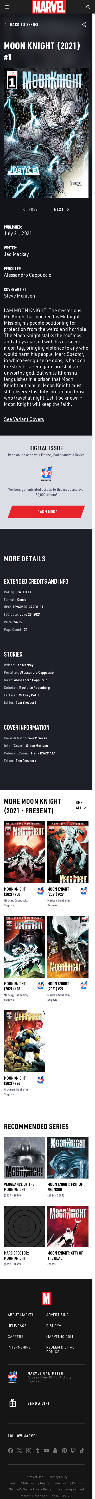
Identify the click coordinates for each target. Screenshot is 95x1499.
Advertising (57, 1315)
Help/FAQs (17, 1326)
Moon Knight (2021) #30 (15, 891)
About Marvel (21, 1315)
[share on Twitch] (73, 1451)
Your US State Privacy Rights (29, 1483)
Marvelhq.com (59, 1336)
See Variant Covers (24, 419)
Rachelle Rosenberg (34, 687)
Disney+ (53, 1326)
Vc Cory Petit (29, 695)
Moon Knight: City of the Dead (65, 1255)
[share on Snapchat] (55, 1451)
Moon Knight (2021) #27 (58, 986)
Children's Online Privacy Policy (30, 1489)
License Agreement (70, 1489)
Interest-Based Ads (33, 1496)
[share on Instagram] (28, 1451)
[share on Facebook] (10, 1451)
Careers (16, 1336)
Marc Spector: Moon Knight (16, 1255)
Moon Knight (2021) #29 (58, 891)
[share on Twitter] (19, 1451)
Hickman (9, 1089)
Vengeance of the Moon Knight (19, 1187)
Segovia (9, 905)
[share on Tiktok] (82, 1451)
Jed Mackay (16, 254)
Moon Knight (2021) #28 (15, 986)
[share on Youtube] (46, 1451)
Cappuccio (21, 900)
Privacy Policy (57, 1477)
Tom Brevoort (26, 702)
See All (81, 805)
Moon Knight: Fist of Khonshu (65, 1187)
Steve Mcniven (19, 296)
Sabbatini (64, 900)
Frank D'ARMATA (43, 753)
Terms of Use (34, 1477)
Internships (19, 1347)
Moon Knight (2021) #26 (15, 1080)
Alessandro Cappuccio (27, 275)
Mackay (8, 900)
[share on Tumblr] (37, 1451)
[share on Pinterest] (64, 1451)
